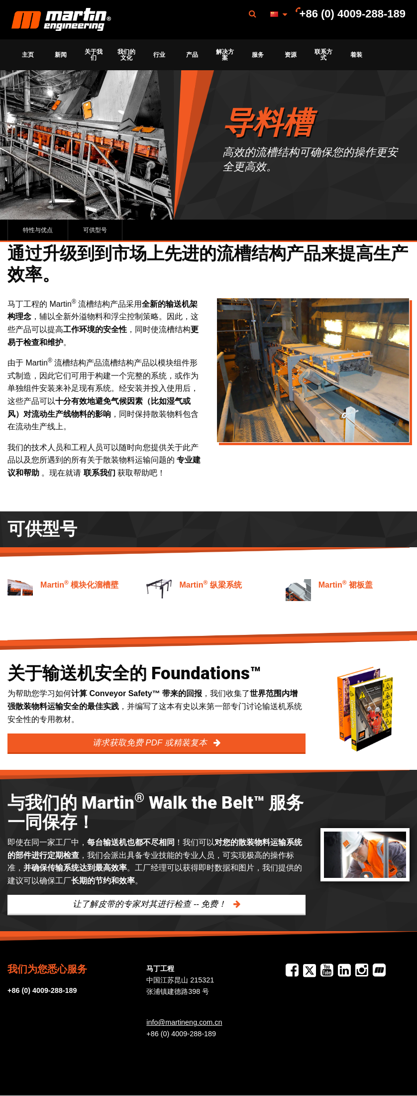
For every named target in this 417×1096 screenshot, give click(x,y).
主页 (28, 54)
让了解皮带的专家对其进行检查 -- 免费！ (151, 904)
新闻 (61, 54)
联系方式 (323, 54)
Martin (61, 20)
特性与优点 (38, 230)
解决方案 (225, 54)
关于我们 (94, 54)
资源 (291, 54)
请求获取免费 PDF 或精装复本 (151, 742)
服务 (258, 54)
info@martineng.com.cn (184, 1022)
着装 (356, 54)
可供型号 (95, 230)
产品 (192, 54)
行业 (159, 54)
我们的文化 (126, 54)
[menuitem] (61, 19)
